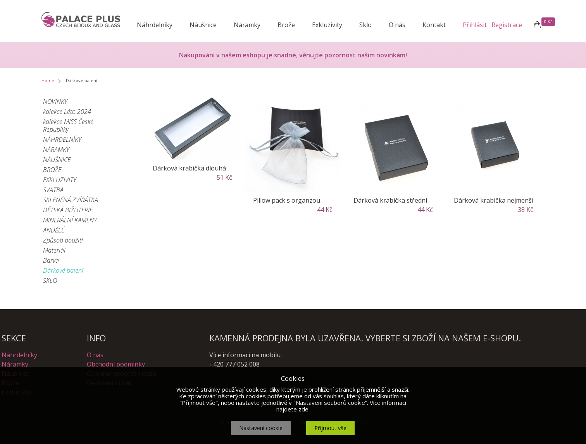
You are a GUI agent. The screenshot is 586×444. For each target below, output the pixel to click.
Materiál (54, 250)
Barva (51, 260)
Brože (286, 25)
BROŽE (52, 169)
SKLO (50, 280)
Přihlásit (475, 25)
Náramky (247, 25)
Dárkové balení (63, 270)
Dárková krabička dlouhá (189, 168)
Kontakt (434, 25)
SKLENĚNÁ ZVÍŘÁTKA (70, 200)
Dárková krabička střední (390, 200)
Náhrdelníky (154, 25)
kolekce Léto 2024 (67, 111)
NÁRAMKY (56, 149)
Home (47, 80)
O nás (397, 25)
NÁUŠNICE (57, 159)
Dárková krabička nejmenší (493, 200)
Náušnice (203, 25)
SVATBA (53, 190)
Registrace (506, 25)
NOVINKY (55, 101)
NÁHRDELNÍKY (62, 139)
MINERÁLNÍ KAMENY (70, 220)
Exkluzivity (327, 25)
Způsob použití (63, 240)
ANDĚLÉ (53, 230)
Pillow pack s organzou (286, 200)
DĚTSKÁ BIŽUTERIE (68, 210)
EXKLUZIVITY (59, 180)
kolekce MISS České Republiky (68, 125)
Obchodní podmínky (116, 364)
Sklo (365, 25)
